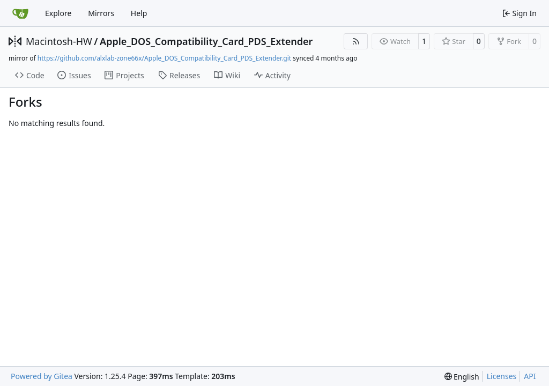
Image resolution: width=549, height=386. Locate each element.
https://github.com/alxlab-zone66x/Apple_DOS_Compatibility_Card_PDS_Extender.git (164, 58)
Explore (58, 13)
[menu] (461, 377)
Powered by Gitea (41, 376)
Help (139, 13)
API (530, 376)
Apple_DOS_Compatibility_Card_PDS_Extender (206, 41)
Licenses (502, 376)
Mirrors (101, 13)
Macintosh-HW (59, 41)
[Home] (20, 13)
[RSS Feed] (356, 41)
